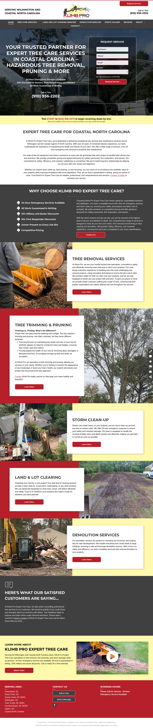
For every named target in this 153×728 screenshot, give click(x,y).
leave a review (20, 618)
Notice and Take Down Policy (89, 722)
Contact (18, 377)
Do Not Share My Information (57, 722)
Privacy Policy (42, 722)
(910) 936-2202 (139, 13)
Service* (99, 68)
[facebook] (55, 705)
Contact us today (117, 175)
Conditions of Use (73, 722)
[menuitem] (11, 22)
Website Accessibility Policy (107, 722)
